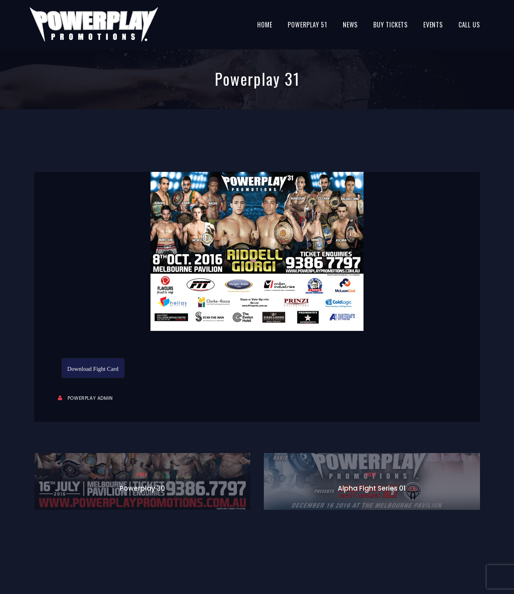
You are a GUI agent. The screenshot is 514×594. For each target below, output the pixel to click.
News (350, 24)
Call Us (469, 24)
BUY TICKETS (390, 24)
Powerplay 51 (307, 24)
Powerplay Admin (90, 398)
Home (264, 24)
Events (433, 24)
